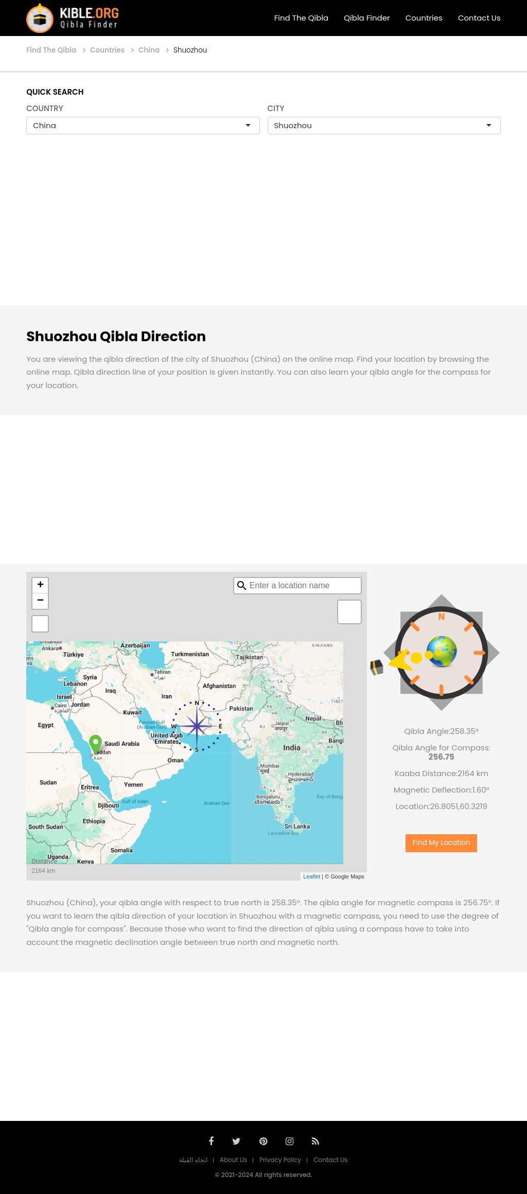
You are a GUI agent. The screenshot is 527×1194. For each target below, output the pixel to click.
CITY (276, 108)
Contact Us (479, 17)
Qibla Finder (367, 17)
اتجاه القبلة (193, 1159)
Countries (424, 17)
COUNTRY (44, 108)
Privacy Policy (280, 1159)
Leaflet (311, 876)
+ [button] (40, 585)
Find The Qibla (301, 17)
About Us (234, 1159)
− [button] (40, 601)
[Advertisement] (263, 231)
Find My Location (441, 843)
